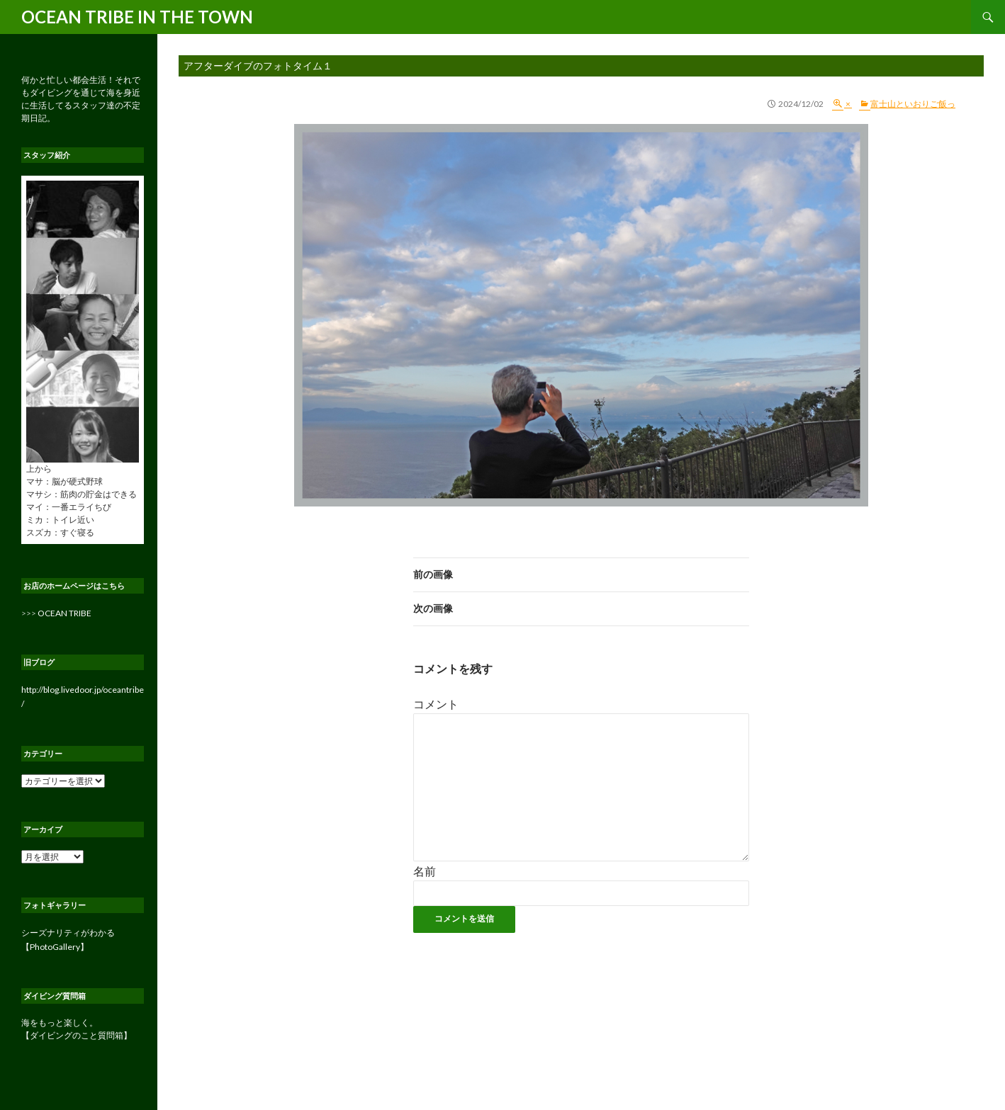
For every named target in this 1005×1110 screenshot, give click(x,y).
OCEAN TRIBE (64, 613)
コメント (436, 703)
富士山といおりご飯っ (912, 103)
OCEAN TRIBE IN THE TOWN (137, 16)
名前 (424, 871)
